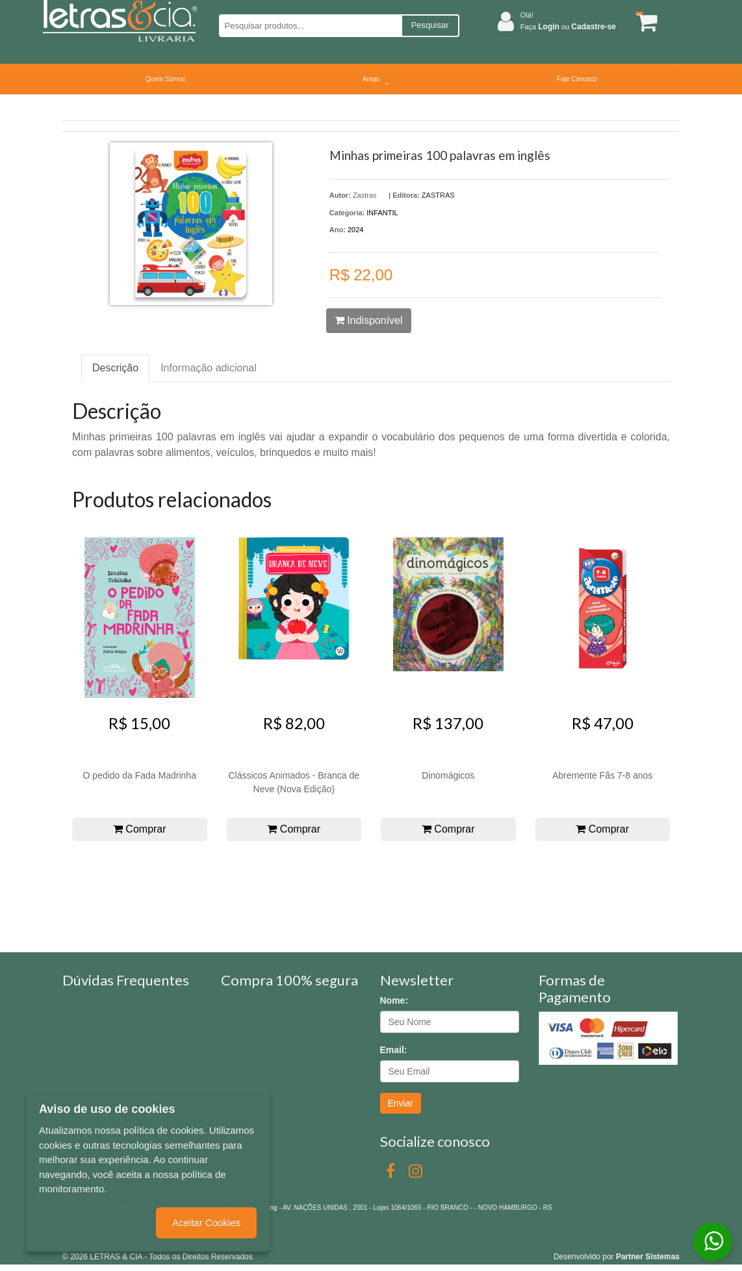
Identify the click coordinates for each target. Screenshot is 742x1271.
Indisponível (369, 320)
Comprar (139, 829)
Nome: (394, 1000)
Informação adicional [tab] (208, 367)
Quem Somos (165, 79)
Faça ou (568, 27)
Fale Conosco (577, 79)
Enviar (401, 1103)
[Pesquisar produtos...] (310, 25)
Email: (393, 1050)
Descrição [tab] (115, 367)
